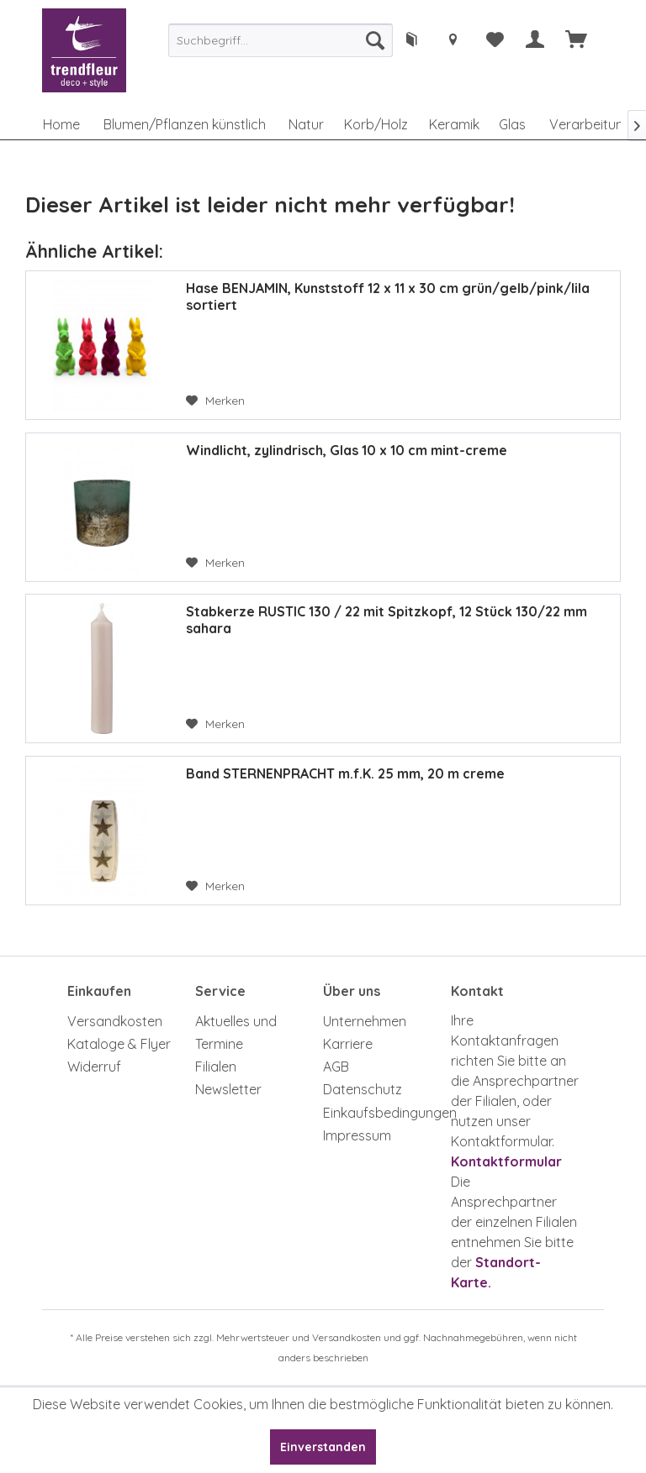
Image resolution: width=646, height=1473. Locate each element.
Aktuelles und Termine (236, 1032)
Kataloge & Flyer (119, 1043)
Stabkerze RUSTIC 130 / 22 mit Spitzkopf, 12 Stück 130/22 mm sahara (386, 620)
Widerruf (94, 1066)
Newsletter (228, 1089)
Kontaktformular (506, 1161)
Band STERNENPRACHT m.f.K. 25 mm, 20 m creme (345, 773)
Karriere (348, 1043)
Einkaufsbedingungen (382, 1112)
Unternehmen (364, 1021)
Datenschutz (362, 1089)
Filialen (215, 1066)
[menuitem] (280, 40)
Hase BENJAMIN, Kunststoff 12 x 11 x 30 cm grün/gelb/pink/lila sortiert (388, 296)
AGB (336, 1066)
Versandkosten (114, 1021)
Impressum (357, 1135)
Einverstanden (323, 1447)
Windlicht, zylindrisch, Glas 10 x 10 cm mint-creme (346, 450)
